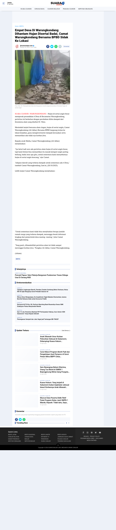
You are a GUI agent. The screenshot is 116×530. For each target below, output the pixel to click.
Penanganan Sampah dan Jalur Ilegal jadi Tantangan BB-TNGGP (38, 319)
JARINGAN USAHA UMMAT (65, 436)
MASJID (27, 439)
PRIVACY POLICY (95, 436)
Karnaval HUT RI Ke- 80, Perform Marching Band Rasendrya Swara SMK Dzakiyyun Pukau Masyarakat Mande (40, 305)
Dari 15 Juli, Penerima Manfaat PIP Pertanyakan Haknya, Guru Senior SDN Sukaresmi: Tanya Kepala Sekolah (41, 313)
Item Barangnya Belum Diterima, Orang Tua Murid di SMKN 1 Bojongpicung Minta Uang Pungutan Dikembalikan (54, 369)
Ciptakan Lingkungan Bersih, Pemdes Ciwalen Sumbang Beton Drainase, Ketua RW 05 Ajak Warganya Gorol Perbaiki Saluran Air (42, 290)
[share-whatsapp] (56, 46)
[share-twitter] (51, 46)
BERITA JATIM (12, 434)
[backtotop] (58, 445)
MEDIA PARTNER (91, 440)
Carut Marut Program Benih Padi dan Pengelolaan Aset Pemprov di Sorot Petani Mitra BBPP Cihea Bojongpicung (55, 354)
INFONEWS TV (45, 436)
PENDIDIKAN (44, 439)
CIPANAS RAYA (39, 9)
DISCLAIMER (99, 438)
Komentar (66, 46)
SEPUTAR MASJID (30, 441)
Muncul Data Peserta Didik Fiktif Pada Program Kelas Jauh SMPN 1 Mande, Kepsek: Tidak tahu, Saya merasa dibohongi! (54, 400)
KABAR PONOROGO (13, 439)
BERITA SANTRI (45, 434)
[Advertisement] (58, 17)
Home (16, 26)
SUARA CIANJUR (26, 9)
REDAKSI (86, 436)
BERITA (18, 259)
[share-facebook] (47, 46)
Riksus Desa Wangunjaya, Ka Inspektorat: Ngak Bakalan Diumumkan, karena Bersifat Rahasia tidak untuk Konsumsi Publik (41, 298)
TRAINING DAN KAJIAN (64, 441)
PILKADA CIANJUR (69, 9)
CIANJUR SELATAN (53, 9)
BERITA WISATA (62, 434)
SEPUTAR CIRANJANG (85, 9)
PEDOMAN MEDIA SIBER (87, 438)
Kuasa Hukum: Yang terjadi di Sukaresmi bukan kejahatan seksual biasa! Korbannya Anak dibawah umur (54, 384)
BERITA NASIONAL (30, 434)
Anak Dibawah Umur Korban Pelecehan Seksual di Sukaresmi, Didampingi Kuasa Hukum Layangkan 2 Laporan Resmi (53, 338)
